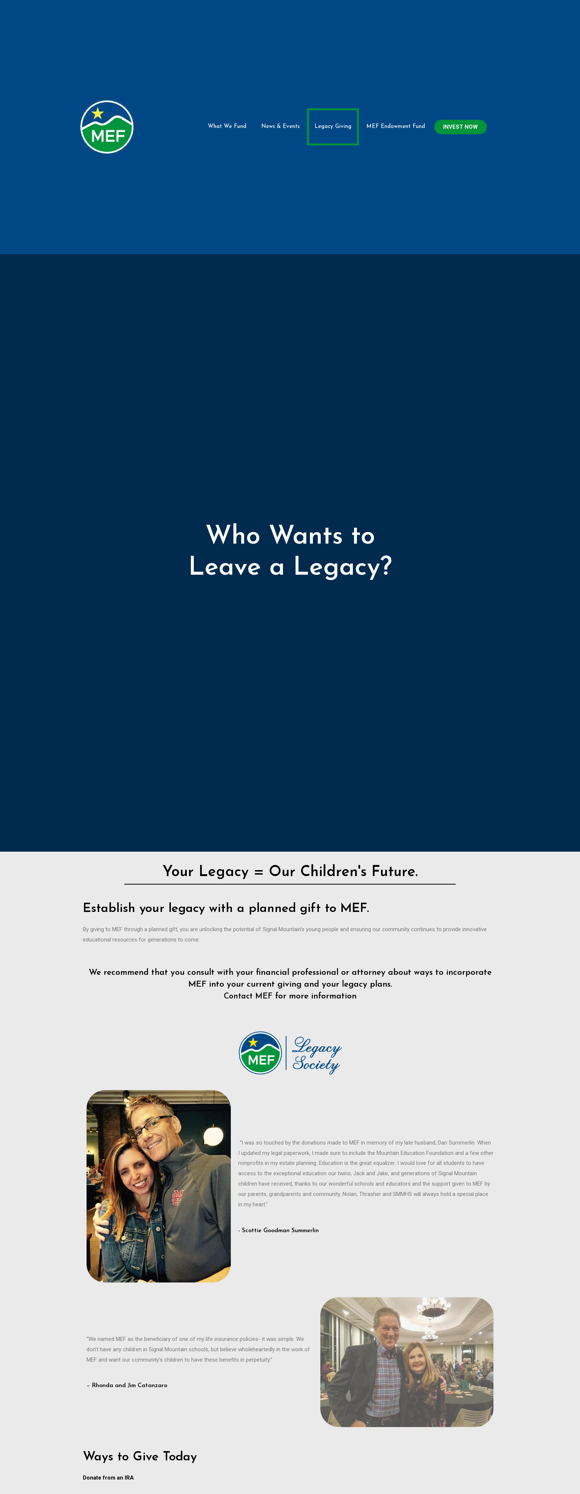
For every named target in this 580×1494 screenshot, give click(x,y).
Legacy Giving (332, 82)
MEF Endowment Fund (395, 82)
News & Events (280, 82)
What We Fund (227, 82)
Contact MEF (248, 908)
